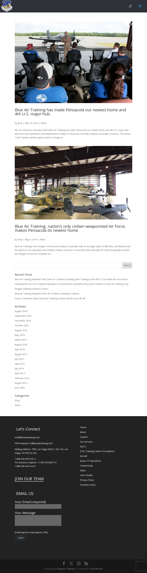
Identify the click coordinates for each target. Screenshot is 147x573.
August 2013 (21, 382)
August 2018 (21, 344)
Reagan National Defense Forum (31, 288)
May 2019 (20, 335)
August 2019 (21, 330)
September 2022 (23, 315)
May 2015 (20, 363)
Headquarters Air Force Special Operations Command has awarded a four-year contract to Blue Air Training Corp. (72, 283)
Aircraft (83, 456)
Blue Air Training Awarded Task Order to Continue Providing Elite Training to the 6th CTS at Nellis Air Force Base (71, 279)
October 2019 (22, 325)
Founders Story (87, 484)
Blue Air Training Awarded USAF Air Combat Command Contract (47, 293)
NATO (83, 446)
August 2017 (21, 354)
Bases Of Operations (90, 460)
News (44, 123)
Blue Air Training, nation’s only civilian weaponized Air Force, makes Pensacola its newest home (70, 228)
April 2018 (20, 349)
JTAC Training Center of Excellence (97, 451)
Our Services (86, 441)
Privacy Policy (87, 479)
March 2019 (21, 339)
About (83, 432)
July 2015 (19, 359)
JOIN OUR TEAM (29, 478)
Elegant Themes (66, 568)
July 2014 (19, 368)
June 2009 (20, 387)
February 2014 (22, 378)
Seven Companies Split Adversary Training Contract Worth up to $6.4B (50, 298)
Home (83, 427)
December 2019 (23, 320)
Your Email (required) (38, 504)
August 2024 (21, 311)
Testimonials (86, 465)
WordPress (97, 568)
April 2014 (20, 373)
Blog (17, 400)
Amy (20, 123)
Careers (84, 436)
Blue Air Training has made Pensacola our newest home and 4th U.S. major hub (70, 112)
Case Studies (86, 475)
